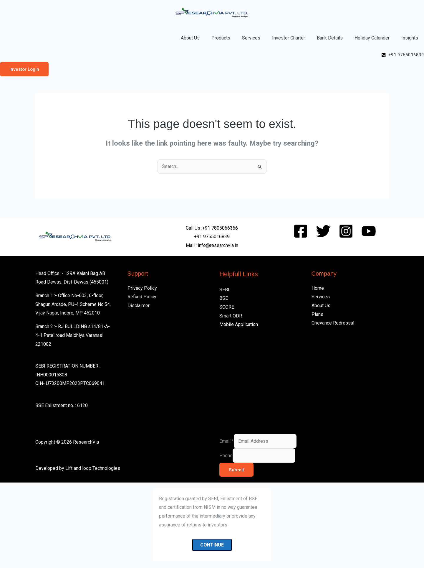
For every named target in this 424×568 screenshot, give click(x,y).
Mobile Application (238, 325)
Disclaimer (138, 306)
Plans (317, 314)
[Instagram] (346, 231)
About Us (190, 38)
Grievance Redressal (333, 323)
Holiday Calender (372, 38)
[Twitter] (323, 231)
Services (321, 297)
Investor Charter (288, 38)
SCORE (226, 307)
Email (226, 441)
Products (220, 38)
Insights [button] (409, 38)
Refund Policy (141, 297)
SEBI (224, 290)
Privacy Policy (142, 288)
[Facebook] (300, 231)
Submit (236, 470)
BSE (223, 299)
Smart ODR (230, 316)
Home (318, 288)
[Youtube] (368, 231)
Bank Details (330, 38)
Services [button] (251, 38)
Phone (226, 456)
